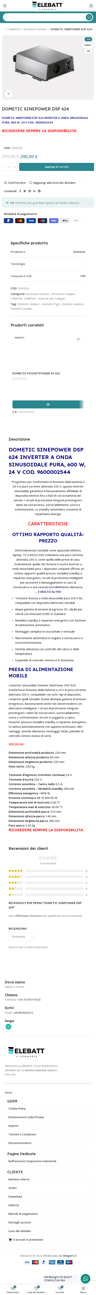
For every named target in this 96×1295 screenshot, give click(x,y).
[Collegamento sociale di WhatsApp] (8, 1027)
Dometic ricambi (21, 308)
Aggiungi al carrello (57, 166)
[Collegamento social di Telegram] (39, 191)
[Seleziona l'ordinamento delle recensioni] (22, 937)
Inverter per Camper (51, 298)
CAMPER (30, 298)
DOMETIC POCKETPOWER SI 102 (36, 373)
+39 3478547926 (29, 999)
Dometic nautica (72, 304)
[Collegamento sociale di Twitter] (24, 191)
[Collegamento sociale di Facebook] (20, 191)
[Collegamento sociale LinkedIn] (34, 191)
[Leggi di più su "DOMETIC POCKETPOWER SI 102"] (48, 404)
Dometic (79, 252)
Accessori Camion (35, 29)
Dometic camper (28, 304)
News (8, 1092)
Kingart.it (69, 1255)
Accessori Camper (63, 294)
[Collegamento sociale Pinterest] (29, 191)
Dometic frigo (51, 304)
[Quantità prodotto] (9, 167)
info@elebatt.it (23, 1012)
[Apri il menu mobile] (5, 6)
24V (82, 276)
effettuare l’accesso (28, 916)
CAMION (14, 29)
